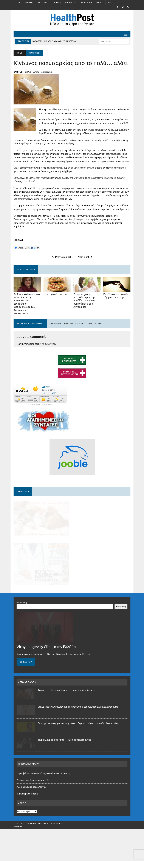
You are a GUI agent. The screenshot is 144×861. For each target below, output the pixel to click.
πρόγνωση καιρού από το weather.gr (40, 404)
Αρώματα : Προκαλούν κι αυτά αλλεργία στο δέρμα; (66, 702)
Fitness (99, 2)
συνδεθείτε (50, 343)
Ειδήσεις (29, 2)
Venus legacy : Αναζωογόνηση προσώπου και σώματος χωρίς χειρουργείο (78, 719)
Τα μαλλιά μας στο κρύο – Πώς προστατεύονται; (64, 752)
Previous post (61, 256)
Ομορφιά (56, 2)
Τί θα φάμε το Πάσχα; (27, 806)
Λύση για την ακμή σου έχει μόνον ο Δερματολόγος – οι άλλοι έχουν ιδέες (78, 735)
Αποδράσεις (70, 2)
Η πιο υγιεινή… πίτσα (55, 294)
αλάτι (36, 71)
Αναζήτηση (22, 614)
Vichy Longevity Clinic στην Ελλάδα (46, 659)
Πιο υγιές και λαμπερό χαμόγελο (33, 792)
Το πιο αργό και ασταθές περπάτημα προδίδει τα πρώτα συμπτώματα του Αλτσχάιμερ (84, 300)
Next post (85, 256)
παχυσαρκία (46, 71)
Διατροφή (42, 2)
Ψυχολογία (86, 2)
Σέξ (109, 2)
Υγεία (18, 2)
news (28, 71)
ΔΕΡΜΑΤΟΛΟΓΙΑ (27, 695)
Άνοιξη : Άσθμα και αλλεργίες (31, 799)
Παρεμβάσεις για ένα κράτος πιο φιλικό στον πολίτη (43, 786)
